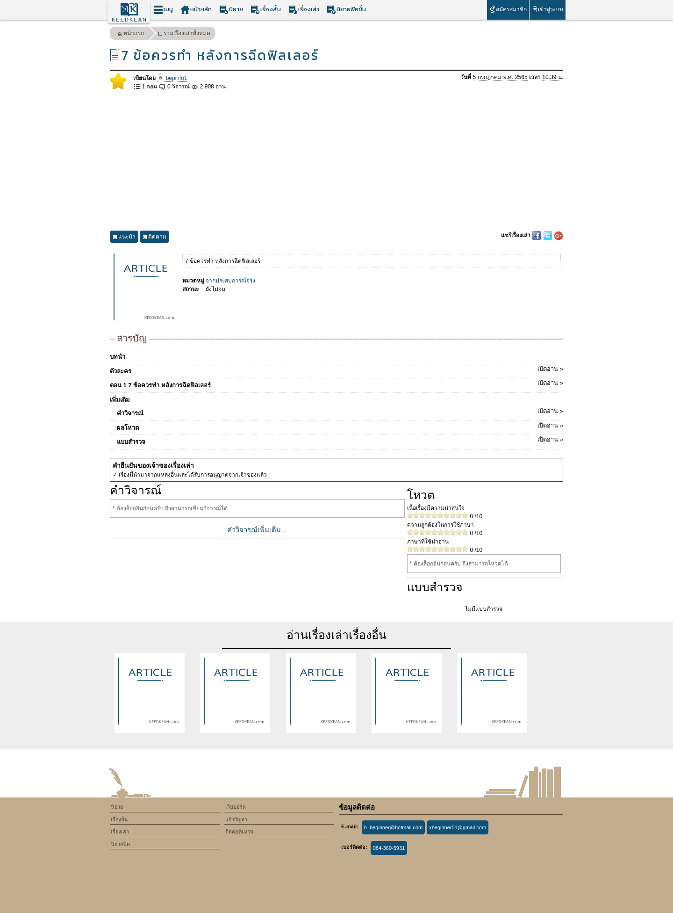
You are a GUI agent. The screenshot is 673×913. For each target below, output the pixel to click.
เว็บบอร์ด (235, 807)
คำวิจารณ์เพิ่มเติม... (257, 530)
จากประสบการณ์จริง (230, 280)
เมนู (163, 9)
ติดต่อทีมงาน (239, 831)
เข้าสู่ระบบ (547, 9)
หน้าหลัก (196, 9)
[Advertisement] (336, 160)
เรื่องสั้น (266, 9)
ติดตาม (154, 237)
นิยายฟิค (120, 844)
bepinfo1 (172, 78)
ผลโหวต (340, 426)
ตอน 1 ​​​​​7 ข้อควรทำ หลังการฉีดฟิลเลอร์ (336, 383)
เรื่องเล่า (303, 9)
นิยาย (231, 9)
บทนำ (117, 356)
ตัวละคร (336, 369)
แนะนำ (124, 237)
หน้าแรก (131, 34)
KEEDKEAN (129, 19)
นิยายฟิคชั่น (346, 9)
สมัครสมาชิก (507, 9)
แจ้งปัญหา (236, 819)
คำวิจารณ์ (340, 411)
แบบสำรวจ (340, 440)
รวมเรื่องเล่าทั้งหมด (184, 34)
